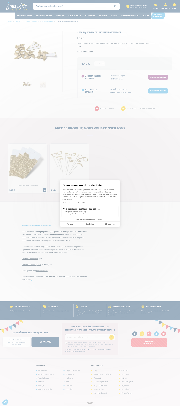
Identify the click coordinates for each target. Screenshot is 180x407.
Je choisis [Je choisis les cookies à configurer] (90, 224)
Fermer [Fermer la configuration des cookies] (70, 224)
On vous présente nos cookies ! (75, 214)
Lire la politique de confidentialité (74, 203)
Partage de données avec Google (75, 212)
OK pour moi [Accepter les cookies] (110, 224)
